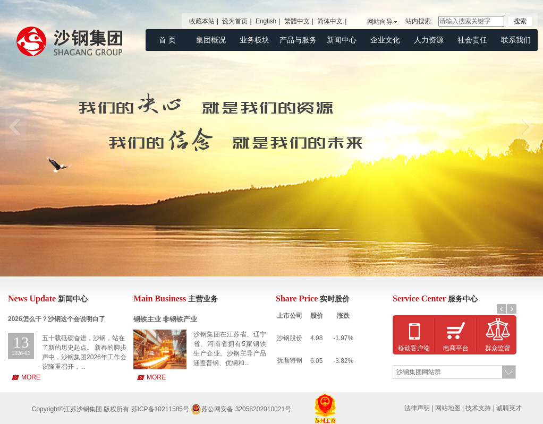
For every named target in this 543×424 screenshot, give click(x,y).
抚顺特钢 (289, 360)
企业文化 (385, 40)
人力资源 (429, 40)
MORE (30, 377)
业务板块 (254, 40)
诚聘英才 (509, 408)
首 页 (167, 40)
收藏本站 (202, 21)
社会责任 (472, 40)
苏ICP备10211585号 (161, 409)
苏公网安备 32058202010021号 (241, 409)
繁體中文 (297, 21)
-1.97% (343, 338)
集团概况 (211, 40)
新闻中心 (342, 40)
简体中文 (330, 21)
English (266, 21)
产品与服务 (298, 40)
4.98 (316, 338)
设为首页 (235, 21)
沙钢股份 (289, 338)
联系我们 (516, 40)
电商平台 (456, 348)
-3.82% (343, 361)
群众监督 (498, 348)
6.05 (316, 361)
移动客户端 (414, 348)
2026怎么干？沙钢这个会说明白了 (56, 319)
